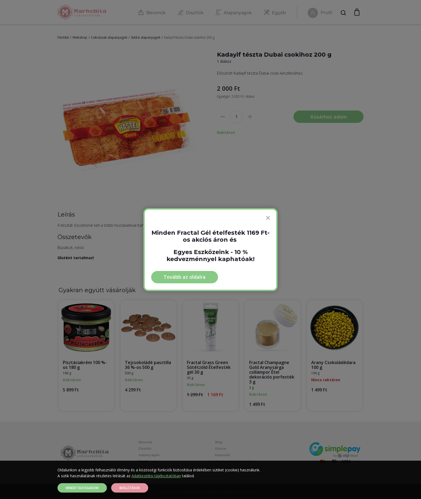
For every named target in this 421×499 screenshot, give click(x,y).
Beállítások (129, 488)
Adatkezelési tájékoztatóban (156, 475)
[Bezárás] (268, 218)
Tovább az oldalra (185, 277)
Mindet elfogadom (82, 488)
